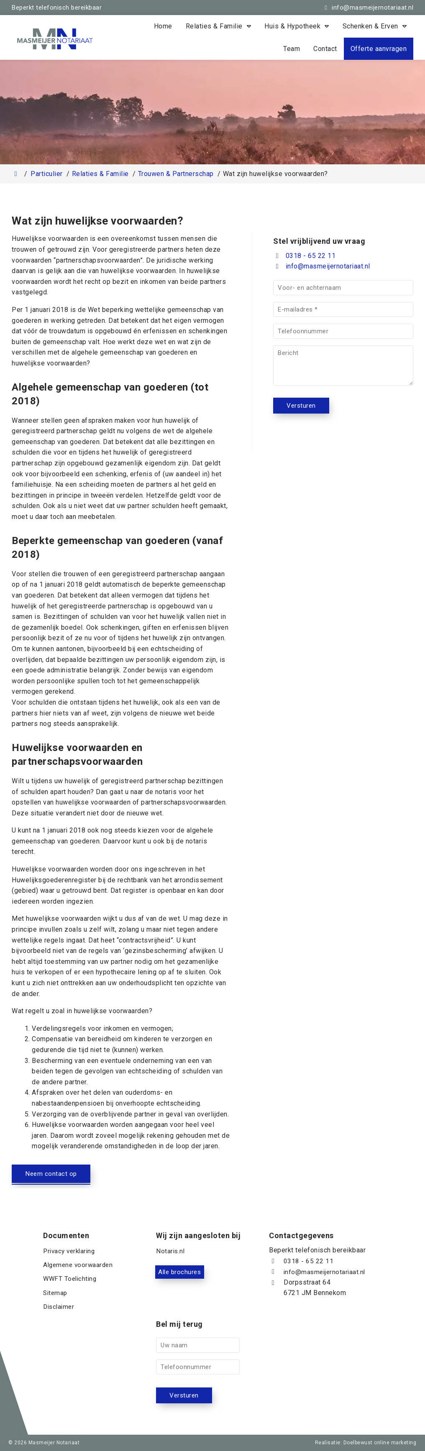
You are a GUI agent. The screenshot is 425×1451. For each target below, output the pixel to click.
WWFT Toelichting (71, 1283)
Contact (325, 49)
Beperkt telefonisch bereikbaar (57, 7)
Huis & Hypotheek (292, 26)
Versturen (302, 406)
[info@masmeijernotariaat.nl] (367, 7)
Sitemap (56, 1294)
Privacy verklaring (71, 1262)
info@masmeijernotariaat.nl (328, 266)
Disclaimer (60, 1304)
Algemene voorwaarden (79, 1273)
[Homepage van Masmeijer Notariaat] (79, 39)
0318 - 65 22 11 (304, 256)
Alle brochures (192, 1283)
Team (291, 49)
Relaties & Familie (214, 26)
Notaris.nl (171, 1262)
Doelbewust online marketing (380, 1443)
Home (163, 26)
